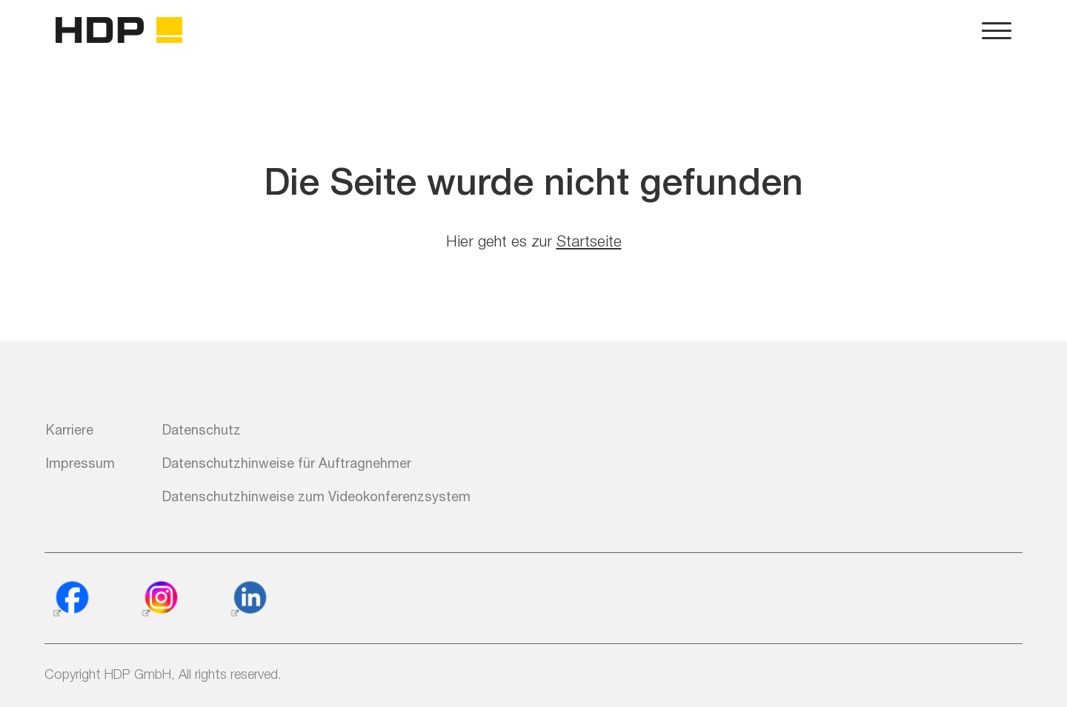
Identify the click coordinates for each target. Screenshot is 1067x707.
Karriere (69, 429)
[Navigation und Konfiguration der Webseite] (996, 29)
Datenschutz (201, 429)
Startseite (589, 240)
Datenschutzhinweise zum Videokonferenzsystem (316, 496)
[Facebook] (70, 600)
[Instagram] (159, 600)
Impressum (80, 463)
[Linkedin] (248, 600)
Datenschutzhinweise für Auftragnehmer (286, 463)
